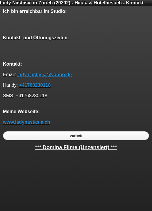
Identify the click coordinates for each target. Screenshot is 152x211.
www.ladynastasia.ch (26, 122)
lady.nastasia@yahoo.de (44, 74)
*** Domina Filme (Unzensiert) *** (76, 147)
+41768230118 (35, 85)
